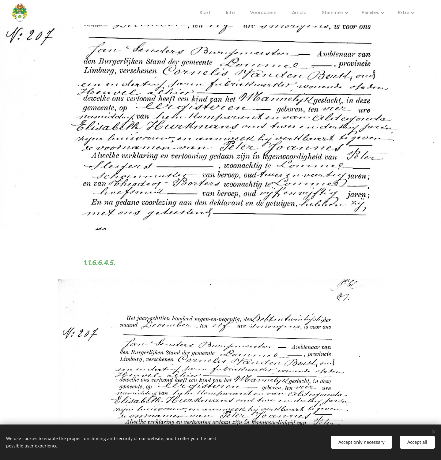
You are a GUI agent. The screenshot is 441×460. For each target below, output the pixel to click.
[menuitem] (204, 12)
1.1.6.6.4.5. (99, 263)
